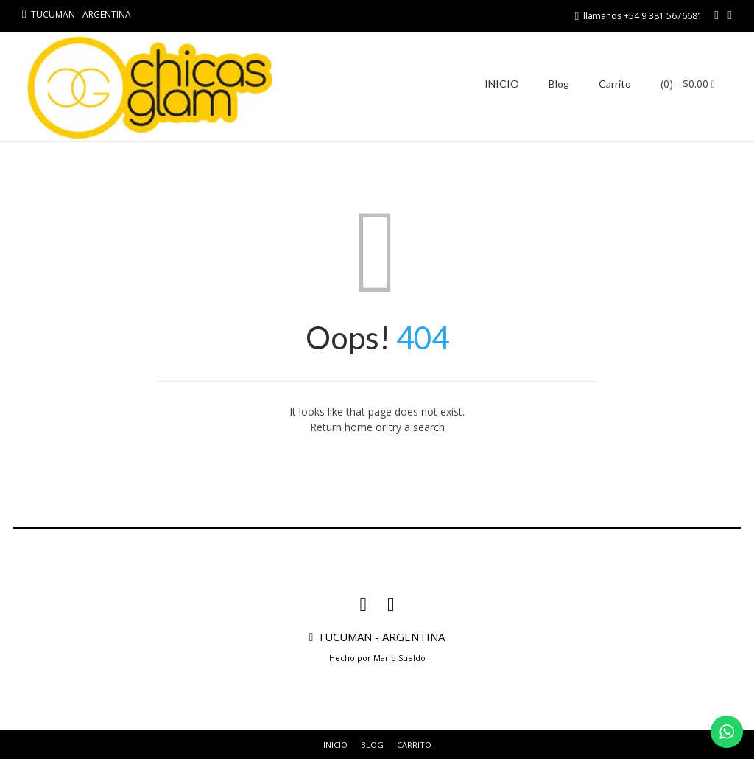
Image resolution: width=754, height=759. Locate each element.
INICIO (502, 83)
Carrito (615, 83)
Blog (559, 83)
